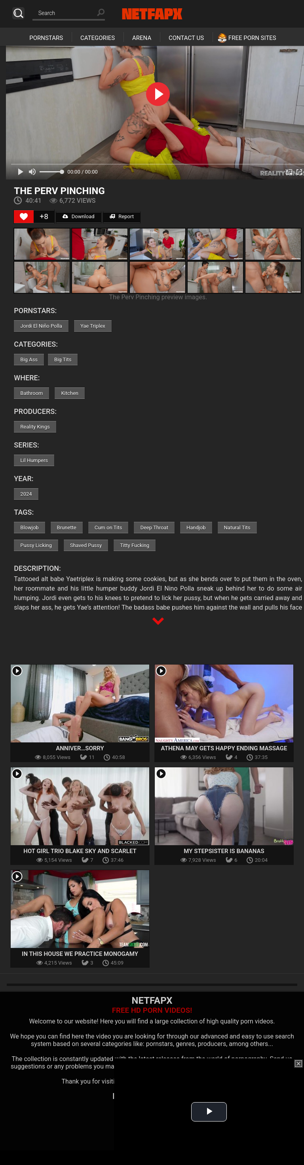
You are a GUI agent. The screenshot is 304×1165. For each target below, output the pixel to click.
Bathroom (31, 393)
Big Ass (29, 360)
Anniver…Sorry (80, 748)
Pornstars (46, 38)
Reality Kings (34, 427)
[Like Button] (24, 216)
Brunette (66, 528)
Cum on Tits (108, 528)
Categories (97, 38)
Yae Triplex (92, 326)
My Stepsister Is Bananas (224, 851)
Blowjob (29, 528)
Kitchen (69, 393)
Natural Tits (237, 528)
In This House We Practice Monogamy (80, 953)
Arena (141, 38)
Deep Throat (154, 528)
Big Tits (62, 360)
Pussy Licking (35, 545)
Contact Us (186, 38)
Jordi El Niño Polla (41, 326)
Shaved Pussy (86, 545)
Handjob (196, 528)
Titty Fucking (134, 545)
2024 (26, 494)
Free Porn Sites (252, 38)
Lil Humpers (34, 460)
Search (18, 13)
